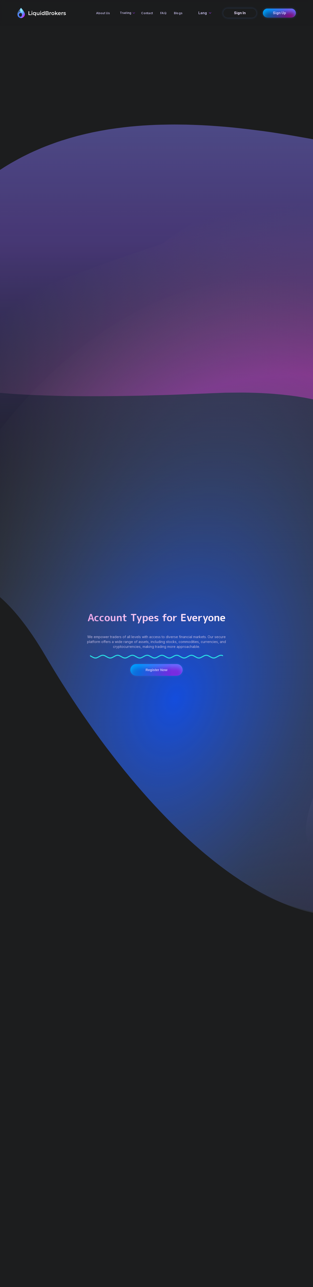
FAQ (163, 13)
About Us (103, 13)
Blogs (178, 13)
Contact (147, 13)
